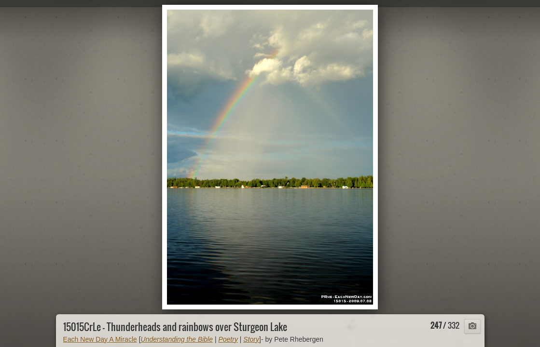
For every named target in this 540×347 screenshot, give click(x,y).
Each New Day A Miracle (100, 339)
